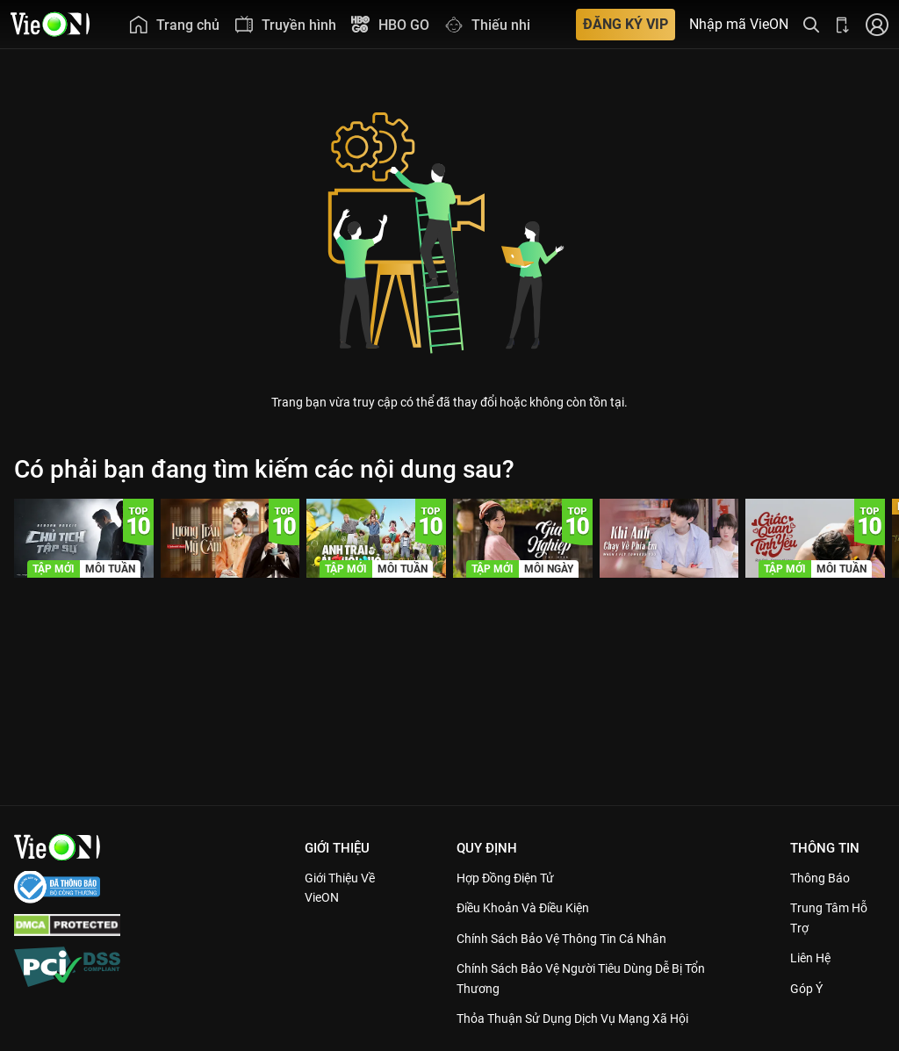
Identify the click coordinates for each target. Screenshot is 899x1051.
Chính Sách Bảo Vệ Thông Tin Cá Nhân (573, 939)
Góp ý (809, 989)
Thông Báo (823, 878)
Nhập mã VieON (738, 25)
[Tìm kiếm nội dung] (811, 24)
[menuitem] (173, 24)
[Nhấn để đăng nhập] (877, 24)
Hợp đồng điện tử (512, 878)
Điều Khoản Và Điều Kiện (531, 908)
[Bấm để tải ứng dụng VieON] (843, 24)
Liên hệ (814, 958)
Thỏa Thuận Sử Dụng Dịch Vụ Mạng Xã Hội (584, 1018)
